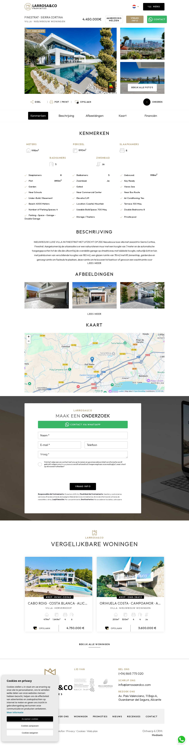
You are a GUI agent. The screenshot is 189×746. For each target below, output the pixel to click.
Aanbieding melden (114, 19)
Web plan (93, 734)
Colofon (60, 734)
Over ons (61, 720)
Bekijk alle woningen (94, 644)
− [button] (29, 341)
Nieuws (117, 720)
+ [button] (29, 337)
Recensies (134, 720)
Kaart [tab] (122, 116)
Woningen (80, 720)
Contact (152, 720)
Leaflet (121, 391)
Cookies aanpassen (30, 725)
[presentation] (60, 477)
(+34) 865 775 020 (131, 673)
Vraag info (135, 19)
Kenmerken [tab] (38, 116)
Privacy (71, 734)
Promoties (100, 720)
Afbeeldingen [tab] (94, 116)
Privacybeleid (66, 464)
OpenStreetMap (140, 391)
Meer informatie (15, 712)
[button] (35, 102)
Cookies (81, 734)
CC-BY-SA (159, 391)
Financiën (151, 116)
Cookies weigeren (30, 732)
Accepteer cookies (30, 719)
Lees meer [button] (94, 314)
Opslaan (41, 628)
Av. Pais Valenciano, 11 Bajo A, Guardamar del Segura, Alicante (139, 699)
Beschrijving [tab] (66, 116)
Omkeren (153, 102)
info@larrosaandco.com (135, 685)
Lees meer (94, 263)
